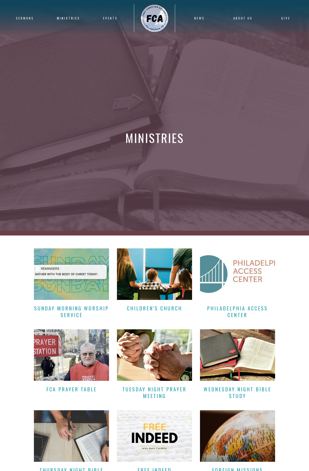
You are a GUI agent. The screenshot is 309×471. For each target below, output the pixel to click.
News (199, 18)
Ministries (68, 18)
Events (110, 18)
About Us (243, 18)
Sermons (25, 18)
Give (285, 18)
